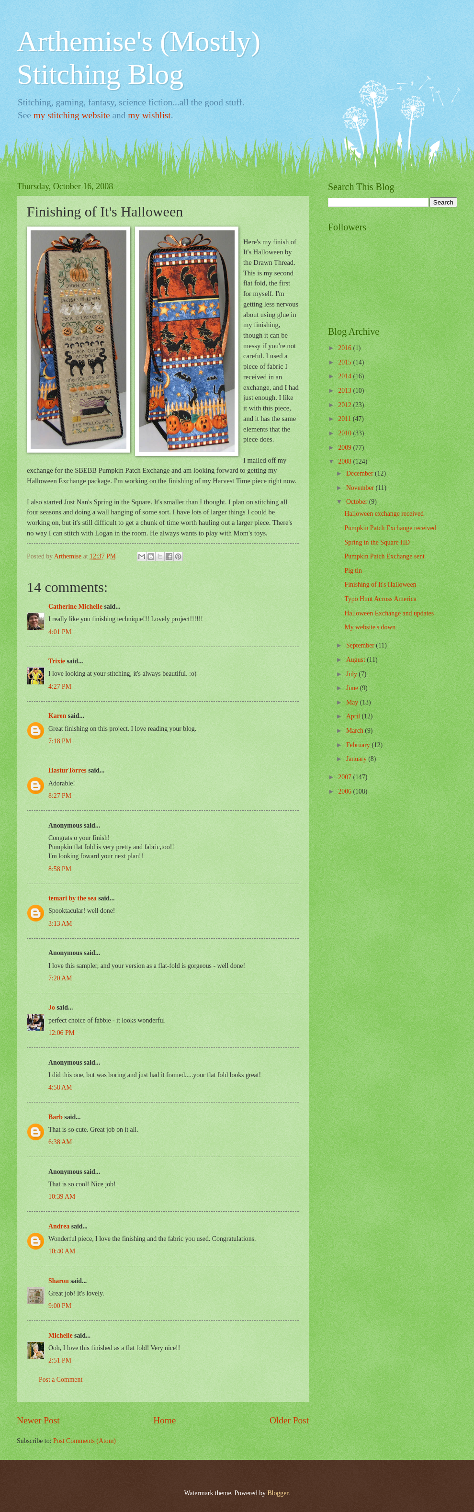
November (361, 487)
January (357, 758)
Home (164, 1420)
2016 (345, 348)
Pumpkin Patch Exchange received (390, 528)
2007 (345, 777)
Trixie (56, 661)
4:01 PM (59, 632)
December (360, 473)
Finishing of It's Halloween (380, 584)
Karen (57, 715)
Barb (55, 1117)
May (353, 702)
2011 (345, 418)
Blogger (277, 1493)
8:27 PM (59, 795)
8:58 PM (59, 869)
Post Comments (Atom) (84, 1440)
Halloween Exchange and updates (389, 613)
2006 (345, 791)
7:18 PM (59, 741)
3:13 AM (60, 923)
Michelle (60, 1335)
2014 (345, 376)
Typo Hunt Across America (380, 599)
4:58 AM (60, 1087)
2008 (345, 461)
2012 (345, 405)
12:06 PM (61, 1032)
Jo (51, 1007)
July (352, 674)
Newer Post (38, 1420)
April (354, 716)
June (353, 688)
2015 (345, 362)
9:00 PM (59, 1305)
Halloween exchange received (383, 513)
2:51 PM (59, 1360)
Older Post (289, 1420)
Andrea (58, 1226)
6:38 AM (60, 1142)
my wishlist (149, 115)
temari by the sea (72, 898)
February (359, 745)
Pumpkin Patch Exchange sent (384, 556)
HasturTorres (67, 770)
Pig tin (352, 570)
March (355, 730)
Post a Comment (60, 1379)
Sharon (58, 1281)
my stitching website (72, 115)
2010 (345, 433)
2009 (345, 447)
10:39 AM (61, 1196)
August (356, 659)
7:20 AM (60, 978)
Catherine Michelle (75, 606)
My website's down (369, 627)
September (361, 645)
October (357, 501)
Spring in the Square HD (376, 542)
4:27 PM (59, 686)
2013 (345, 390)
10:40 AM (61, 1251)
